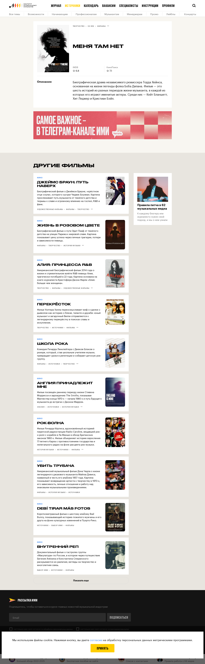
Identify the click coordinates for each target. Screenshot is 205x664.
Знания (41, 407)
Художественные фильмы (50, 209)
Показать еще (81, 580)
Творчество (79, 26)
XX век (91, 26)
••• (108, 26)
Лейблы (170, 14)
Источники (72, 5)
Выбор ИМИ (56, 525)
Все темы (14, 14)
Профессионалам (86, 14)
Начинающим (60, 14)
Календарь (91, 5)
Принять (102, 648)
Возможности (36, 14)
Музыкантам (111, 14)
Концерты (190, 14)
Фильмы (101, 26)
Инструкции (150, 5)
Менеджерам (134, 14)
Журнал (56, 5)
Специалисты (128, 5)
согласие (96, 639)
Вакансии (108, 5)
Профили (168, 5)
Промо (154, 14)
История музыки (72, 245)
